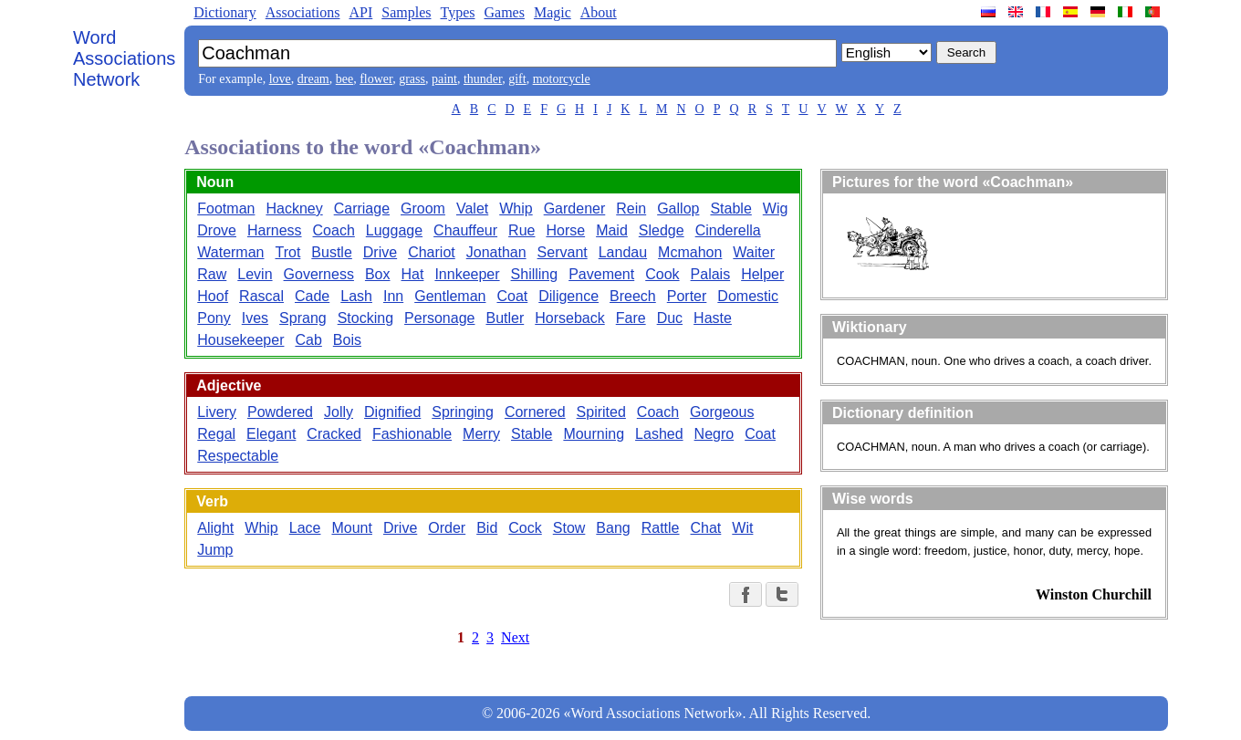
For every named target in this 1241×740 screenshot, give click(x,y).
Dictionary (224, 12)
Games (504, 12)
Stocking (365, 318)
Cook (662, 274)
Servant (562, 252)
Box (378, 274)
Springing (463, 412)
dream (313, 79)
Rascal (261, 296)
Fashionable (412, 434)
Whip (515, 208)
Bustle (331, 252)
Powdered (280, 412)
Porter (687, 296)
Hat (413, 274)
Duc (670, 318)
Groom (423, 208)
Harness (274, 230)
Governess (319, 274)
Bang (613, 528)
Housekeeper (240, 340)
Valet (472, 208)
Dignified (392, 412)
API (360, 12)
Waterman (230, 252)
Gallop (678, 208)
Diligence (568, 296)
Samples (406, 12)
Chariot (431, 252)
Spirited (601, 412)
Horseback (569, 318)
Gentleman (449, 296)
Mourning (593, 434)
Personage (439, 318)
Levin (254, 274)
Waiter (754, 252)
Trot (287, 252)
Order (446, 528)
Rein (631, 208)
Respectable (237, 456)
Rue (521, 230)
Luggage (394, 230)
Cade (312, 296)
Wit (742, 528)
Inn (393, 296)
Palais (711, 274)
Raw (211, 274)
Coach (334, 230)
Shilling (534, 274)
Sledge (661, 230)
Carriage (362, 208)
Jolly (338, 412)
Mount (351, 528)
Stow (569, 528)
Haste (713, 318)
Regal (216, 434)
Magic (552, 12)
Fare (631, 318)
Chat (706, 528)
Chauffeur (465, 230)
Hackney (294, 208)
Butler (504, 318)
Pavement (601, 274)
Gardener (575, 208)
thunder (483, 79)
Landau (623, 252)
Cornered (535, 412)
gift (517, 79)
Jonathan (496, 252)
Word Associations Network (124, 58)
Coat (511, 296)
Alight (215, 528)
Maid (612, 230)
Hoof (212, 296)
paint (444, 79)
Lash (356, 296)
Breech (633, 296)
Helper (762, 274)
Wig (775, 208)
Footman (226, 208)
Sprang (303, 318)
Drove (216, 230)
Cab (308, 340)
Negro (714, 434)
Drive (380, 252)
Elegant (271, 434)
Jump (215, 550)
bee (344, 79)
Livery (216, 412)
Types (457, 12)
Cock (524, 528)
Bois (347, 340)
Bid (486, 528)
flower (376, 79)
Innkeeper (466, 274)
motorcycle (561, 79)
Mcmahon (690, 252)
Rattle (660, 528)
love (280, 79)
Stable (730, 208)
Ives (255, 318)
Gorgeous (722, 412)
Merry (481, 434)
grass (412, 79)
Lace (305, 528)
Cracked (334, 434)
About (598, 12)
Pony (213, 318)
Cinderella (728, 230)
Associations (303, 12)
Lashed (659, 434)
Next (515, 637)
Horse (565, 230)
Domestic (747, 296)
